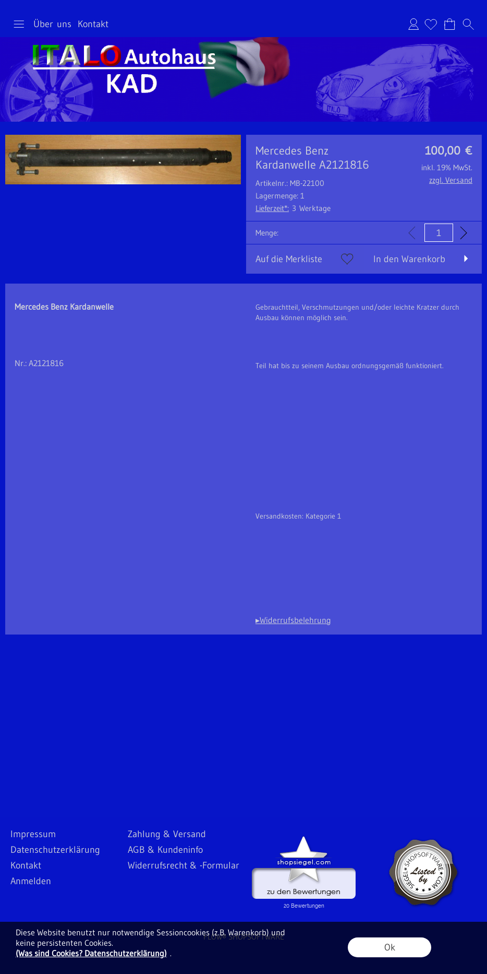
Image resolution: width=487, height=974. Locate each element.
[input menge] (438, 233)
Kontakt (93, 24)
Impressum (33, 834)
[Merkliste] (430, 24)
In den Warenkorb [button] (409, 259)
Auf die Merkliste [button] (288, 259)
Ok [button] (389, 947)
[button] (18, 24)
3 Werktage (293, 208)
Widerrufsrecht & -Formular (183, 865)
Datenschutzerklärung (55, 849)
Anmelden (413, 24)
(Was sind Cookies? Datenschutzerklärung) (91, 953)
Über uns (52, 24)
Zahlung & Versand (167, 834)
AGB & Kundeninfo (165, 849)
